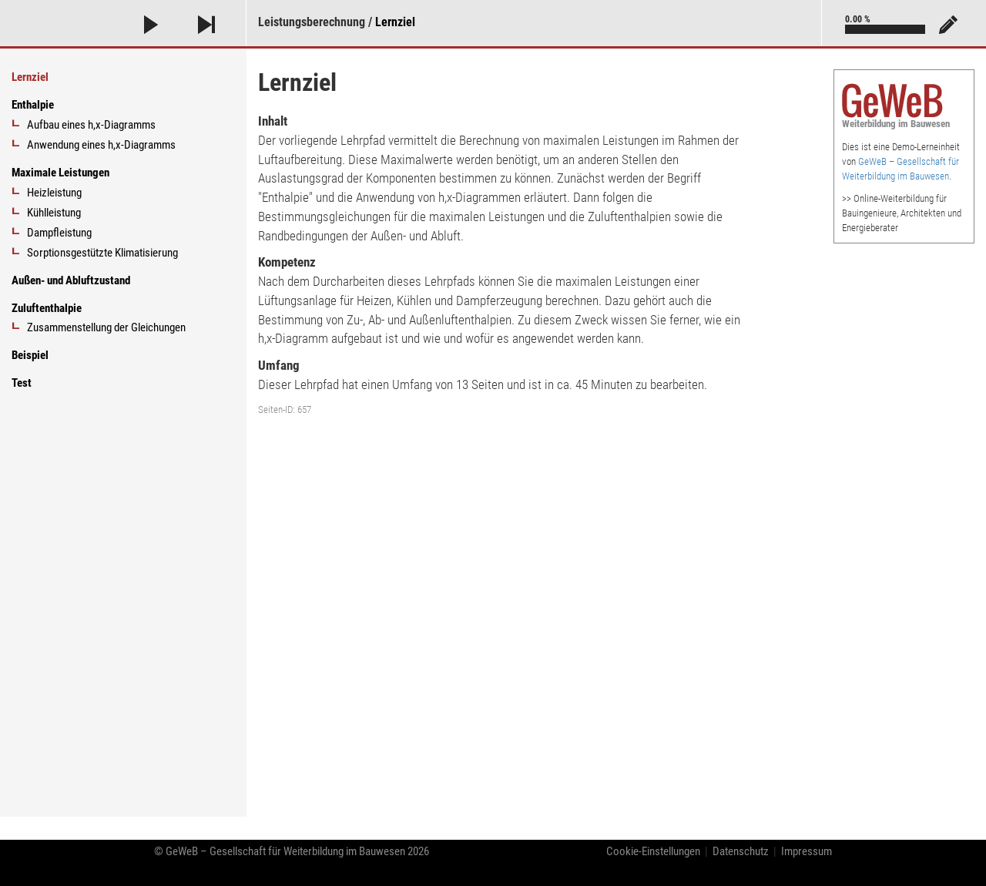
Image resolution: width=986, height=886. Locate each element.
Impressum (806, 851)
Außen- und (71, 280)
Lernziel (395, 22)
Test (22, 383)
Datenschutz (741, 851)
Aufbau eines (91, 125)
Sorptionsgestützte (102, 253)
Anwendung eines (101, 145)
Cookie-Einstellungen (653, 851)
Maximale (60, 173)
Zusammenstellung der (106, 327)
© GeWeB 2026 (291, 851)
